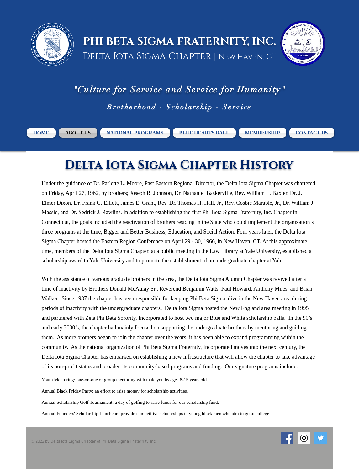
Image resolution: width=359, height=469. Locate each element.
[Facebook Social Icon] (287, 438)
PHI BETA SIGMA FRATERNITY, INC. (179, 41)
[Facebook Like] (293, 450)
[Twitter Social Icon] (320, 438)
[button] (262, 133)
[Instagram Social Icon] (304, 438)
